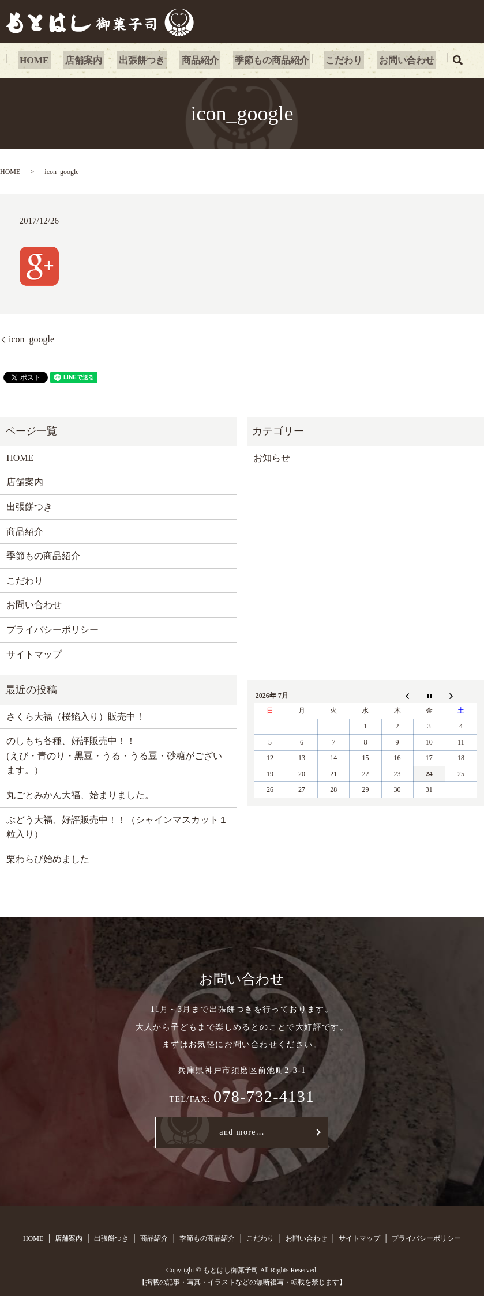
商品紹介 (200, 60)
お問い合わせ (395, 60)
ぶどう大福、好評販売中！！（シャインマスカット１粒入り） (117, 827)
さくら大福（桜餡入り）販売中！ (75, 716)
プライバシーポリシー (52, 629)
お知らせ (271, 458)
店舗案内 (91, 60)
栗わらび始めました (47, 859)
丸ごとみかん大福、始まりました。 (80, 795)
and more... (241, 1132)
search (444, 60)
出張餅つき (145, 60)
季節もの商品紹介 (268, 60)
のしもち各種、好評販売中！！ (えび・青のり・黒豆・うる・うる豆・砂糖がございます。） (114, 755)
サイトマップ (34, 654)
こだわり (336, 60)
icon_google (31, 339)
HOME (45, 60)
